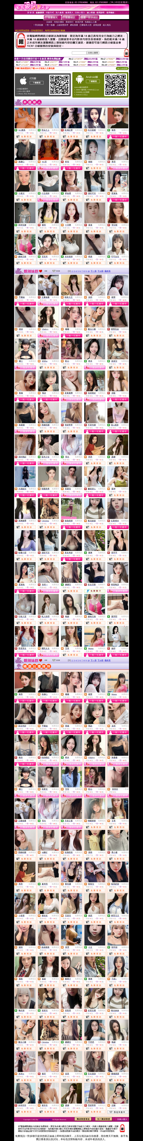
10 (89, 271)
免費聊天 (55, 489)
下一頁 (94, 271)
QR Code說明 (122, 68)
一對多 (126, 789)
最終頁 (108, 271)
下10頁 (100, 271)
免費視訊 (32, 130)
